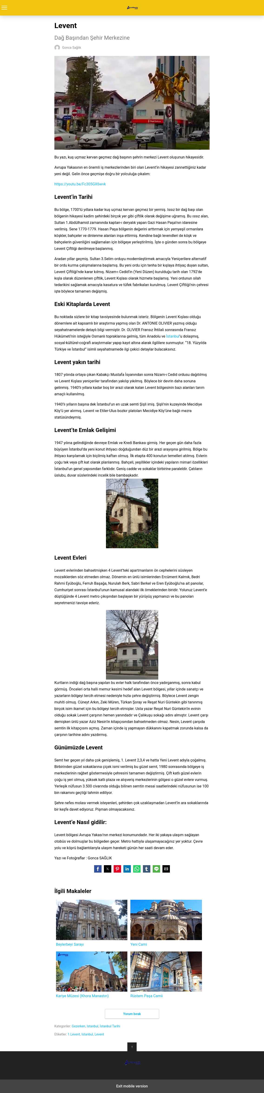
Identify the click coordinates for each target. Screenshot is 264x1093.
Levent (99, 1034)
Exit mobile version (132, 1086)
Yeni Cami (166, 923)
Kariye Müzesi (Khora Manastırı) (91, 974)
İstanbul (172, 336)
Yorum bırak (132, 1014)
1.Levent (74, 1034)
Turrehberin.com (132, 8)
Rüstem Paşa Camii (166, 974)
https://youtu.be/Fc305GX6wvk (80, 184)
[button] (98, 869)
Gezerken (78, 1026)
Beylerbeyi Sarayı (91, 923)
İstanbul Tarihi (110, 1026)
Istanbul (92, 1026)
